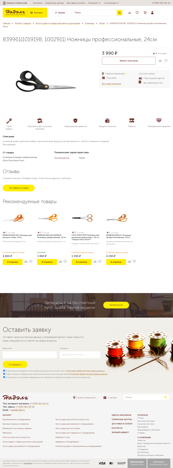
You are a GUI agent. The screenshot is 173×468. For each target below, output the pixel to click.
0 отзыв (162, 53)
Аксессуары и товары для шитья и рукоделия (58, 23)
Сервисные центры (54, 3)
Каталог (36, 12)
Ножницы (89, 23)
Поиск (119, 12)
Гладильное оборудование (67, 442)
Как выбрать (142, 427)
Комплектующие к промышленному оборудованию (79, 446)
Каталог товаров (23, 23)
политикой (28, 463)
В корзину (12, 262)
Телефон (64, 348)
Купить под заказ (129, 60)
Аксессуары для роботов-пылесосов (72, 419)
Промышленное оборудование (16, 419)
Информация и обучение (148, 430)
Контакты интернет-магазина (150, 455)
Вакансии (141, 446)
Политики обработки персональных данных (89, 374)
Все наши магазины (111, 83)
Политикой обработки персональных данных (85, 371)
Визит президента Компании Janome (153, 443)
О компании (111, 3)
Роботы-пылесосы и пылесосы (16, 437)
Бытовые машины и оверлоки (16, 424)
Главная (6, 23)
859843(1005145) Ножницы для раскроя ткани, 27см (17, 236)
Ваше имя (7, 348)
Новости (141, 440)
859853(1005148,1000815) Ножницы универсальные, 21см (51, 236)
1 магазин (110, 397)
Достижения (143, 452)
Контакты (37, 3)
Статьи (140, 418)
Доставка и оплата (76, 3)
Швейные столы (63, 437)
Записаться (116, 304)
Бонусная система (145, 424)
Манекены (7, 433)
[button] (15, 3)
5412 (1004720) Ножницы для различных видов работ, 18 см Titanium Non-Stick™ (85, 237)
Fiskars (102, 23)
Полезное (94, 3)
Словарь (141, 433)
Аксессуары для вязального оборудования (74, 424)
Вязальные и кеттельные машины (17, 428)
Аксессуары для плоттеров (68, 428)
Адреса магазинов (121, 415)
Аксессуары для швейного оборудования (21, 446)
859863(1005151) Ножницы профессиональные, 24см (118, 236)
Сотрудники (142, 449)
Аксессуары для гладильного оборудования (75, 433)
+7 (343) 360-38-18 (25, 407)
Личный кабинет (120, 432)
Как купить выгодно (146, 421)
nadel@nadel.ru (17, 410)
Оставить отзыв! (18, 187)
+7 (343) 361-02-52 (161, 3)
